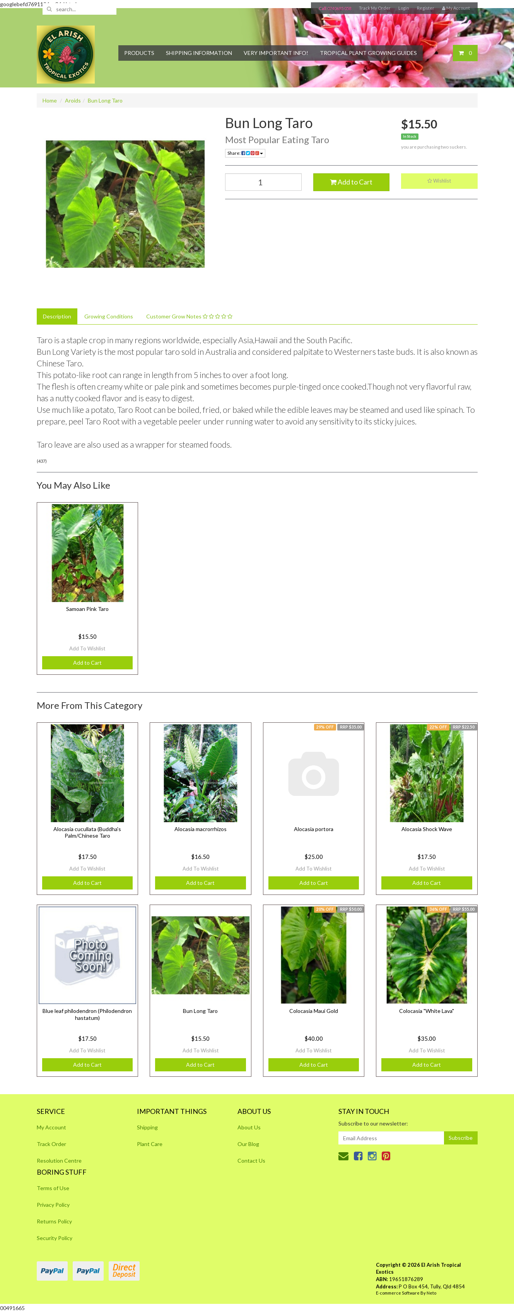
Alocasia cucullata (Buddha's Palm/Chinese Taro (87, 832)
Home (50, 100)
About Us (249, 1127)
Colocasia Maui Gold (313, 1011)
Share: (245, 153)
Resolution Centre (59, 1160)
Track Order (51, 1144)
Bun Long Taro (105, 100)
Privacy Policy (53, 1204)
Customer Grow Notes (189, 316)
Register (425, 7)
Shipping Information (199, 53)
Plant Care (149, 1144)
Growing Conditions (108, 316)
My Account (51, 1127)
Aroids (73, 100)
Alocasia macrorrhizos (200, 829)
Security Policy (54, 1238)
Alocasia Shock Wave (426, 829)
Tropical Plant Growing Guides (368, 53)
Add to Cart (351, 182)
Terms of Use (53, 1188)
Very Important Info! (276, 53)
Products (139, 53)
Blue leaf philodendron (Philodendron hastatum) (87, 1014)
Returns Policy (54, 1221)
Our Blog (248, 1144)
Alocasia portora (313, 829)
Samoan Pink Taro (87, 609)
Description (57, 316)
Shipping (147, 1127)
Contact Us (251, 1160)
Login (403, 7)
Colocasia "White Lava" (426, 1011)
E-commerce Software (398, 1292)
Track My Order (375, 7)
